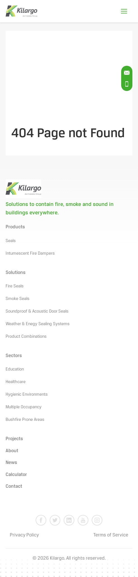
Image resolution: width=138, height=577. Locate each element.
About (12, 451)
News (11, 462)
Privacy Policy (24, 535)
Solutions (16, 272)
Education (15, 369)
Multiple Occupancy (24, 407)
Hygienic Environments (27, 394)
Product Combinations (26, 336)
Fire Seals (15, 286)
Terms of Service (110, 535)
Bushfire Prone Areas (25, 419)
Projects (14, 439)
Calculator (16, 474)
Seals (11, 241)
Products (15, 227)
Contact (14, 486)
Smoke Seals (17, 299)
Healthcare (16, 382)
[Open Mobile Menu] (124, 11)
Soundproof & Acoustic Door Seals (37, 311)
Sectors (14, 355)
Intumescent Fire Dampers (30, 253)
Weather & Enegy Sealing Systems (38, 324)
